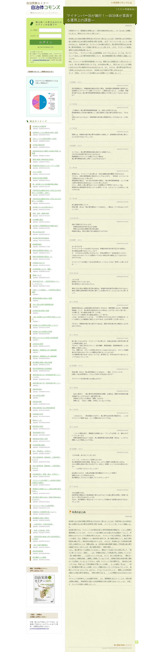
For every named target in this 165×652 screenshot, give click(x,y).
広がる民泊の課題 (38, 397)
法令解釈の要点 (41, 221)
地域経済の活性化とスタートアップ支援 (45, 167)
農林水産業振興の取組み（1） (42, 258)
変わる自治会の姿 (41, 233)
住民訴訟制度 (41, 403)
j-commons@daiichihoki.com (41, 60)
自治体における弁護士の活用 (42, 333)
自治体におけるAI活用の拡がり (42, 208)
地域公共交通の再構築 (41, 179)
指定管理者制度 (41, 552)
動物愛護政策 (41, 245)
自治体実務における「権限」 (42, 270)
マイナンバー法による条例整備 (43, 507)
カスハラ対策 (41, 173)
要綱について (41, 276)
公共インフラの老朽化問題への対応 (44, 140)
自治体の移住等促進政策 (41, 239)
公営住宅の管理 (41, 345)
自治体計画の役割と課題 (40, 312)
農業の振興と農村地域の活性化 (43, 161)
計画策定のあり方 (41, 264)
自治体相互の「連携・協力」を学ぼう (45, 475)
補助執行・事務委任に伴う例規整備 (44, 351)
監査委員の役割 (41, 428)
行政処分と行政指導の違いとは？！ (44, 513)
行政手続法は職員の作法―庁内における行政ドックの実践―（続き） (46, 193)
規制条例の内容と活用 (41, 440)
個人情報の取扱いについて (123, 645)
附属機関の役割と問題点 (41, 519)
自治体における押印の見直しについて (45, 326)
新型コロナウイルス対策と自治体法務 (45, 339)
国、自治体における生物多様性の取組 (45, 185)
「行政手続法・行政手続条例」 (43, 525)
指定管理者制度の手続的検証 (42, 370)
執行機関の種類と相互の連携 (42, 364)
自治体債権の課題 (41, 446)
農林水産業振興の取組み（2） (42, 252)
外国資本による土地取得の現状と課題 (45, 134)
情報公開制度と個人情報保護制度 (43, 409)
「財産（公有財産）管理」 (41, 532)
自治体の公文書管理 (41, 128)
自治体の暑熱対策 (41, 146)
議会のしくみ (41, 421)
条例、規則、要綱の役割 (41, 215)
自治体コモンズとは (122, 2)
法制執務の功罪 (41, 415)
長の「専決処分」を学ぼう (42, 452)
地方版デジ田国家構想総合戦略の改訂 (45, 227)
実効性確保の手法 (41, 434)
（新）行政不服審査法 (41, 546)
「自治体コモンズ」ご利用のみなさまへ (40, 71)
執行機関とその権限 (41, 558)
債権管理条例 (41, 390)
